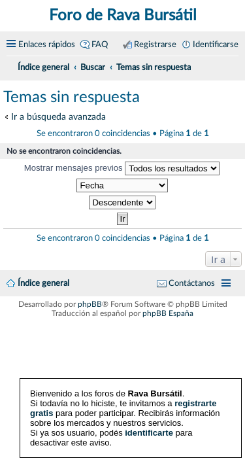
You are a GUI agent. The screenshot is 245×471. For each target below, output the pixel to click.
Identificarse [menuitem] (215, 44)
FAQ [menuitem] (99, 44)
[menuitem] (233, 65)
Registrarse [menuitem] (155, 44)
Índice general (43, 283)
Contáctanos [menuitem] (192, 283)
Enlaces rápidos (46, 44)
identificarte (149, 433)
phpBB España (167, 313)
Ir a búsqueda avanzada (58, 117)
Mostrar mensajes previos (122, 168)
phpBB (90, 304)
